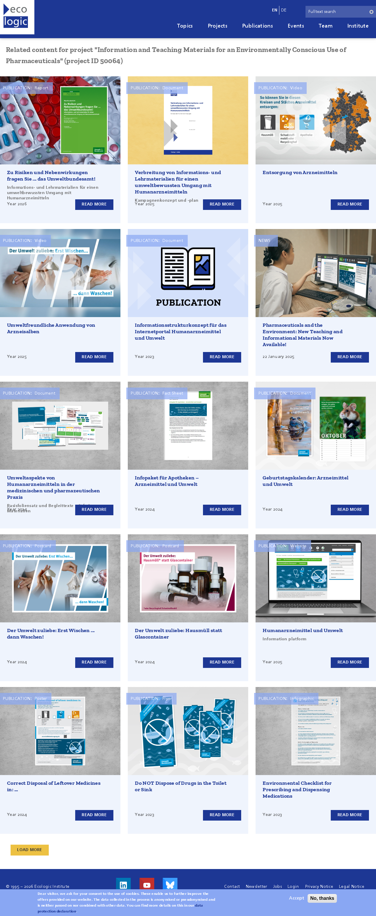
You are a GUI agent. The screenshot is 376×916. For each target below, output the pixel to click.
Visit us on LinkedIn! (123, 885)
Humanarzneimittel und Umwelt (303, 630)
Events (296, 26)
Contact (232, 887)
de (284, 10)
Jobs (277, 887)
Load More (30, 850)
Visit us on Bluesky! (170, 885)
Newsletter (256, 887)
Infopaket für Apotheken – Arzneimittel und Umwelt (167, 480)
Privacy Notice (319, 887)
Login (293, 887)
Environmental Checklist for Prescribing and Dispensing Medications (297, 789)
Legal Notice (351, 887)
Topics (185, 26)
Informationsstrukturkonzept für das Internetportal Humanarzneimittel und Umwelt (180, 331)
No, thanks (322, 898)
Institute (358, 26)
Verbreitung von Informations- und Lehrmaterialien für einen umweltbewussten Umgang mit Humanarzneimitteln (178, 182)
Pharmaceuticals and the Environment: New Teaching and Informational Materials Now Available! (303, 335)
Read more (94, 204)
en (275, 10)
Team (326, 26)
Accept (296, 898)
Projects (218, 26)
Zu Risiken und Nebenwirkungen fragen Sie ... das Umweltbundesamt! (51, 175)
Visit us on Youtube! (147, 885)
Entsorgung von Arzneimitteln (300, 172)
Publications (257, 26)
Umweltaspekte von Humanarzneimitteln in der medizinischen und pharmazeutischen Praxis (53, 487)
